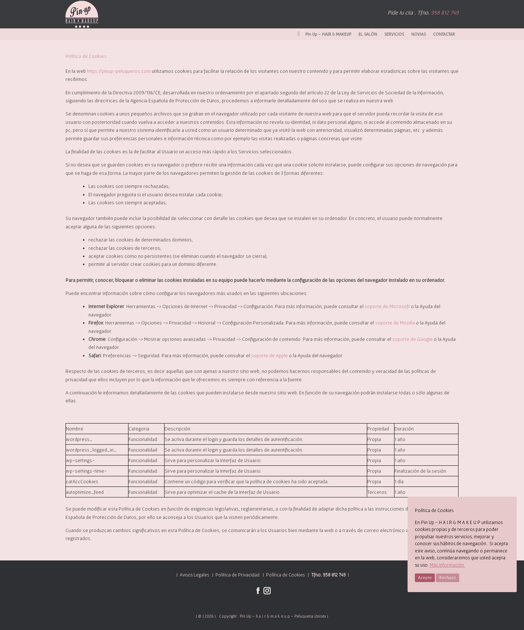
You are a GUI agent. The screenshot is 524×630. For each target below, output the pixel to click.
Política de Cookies (285, 575)
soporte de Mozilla (395, 323)
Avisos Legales (194, 575)
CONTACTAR (444, 34)
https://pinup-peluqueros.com (119, 71)
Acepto (425, 577)
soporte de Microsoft (387, 306)
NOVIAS (418, 34)
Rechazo (447, 577)
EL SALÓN (367, 34)
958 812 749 (444, 12)
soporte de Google (412, 339)
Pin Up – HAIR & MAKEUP (324, 34)
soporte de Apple (269, 355)
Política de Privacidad (237, 575)
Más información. (447, 565)
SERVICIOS (394, 34)
